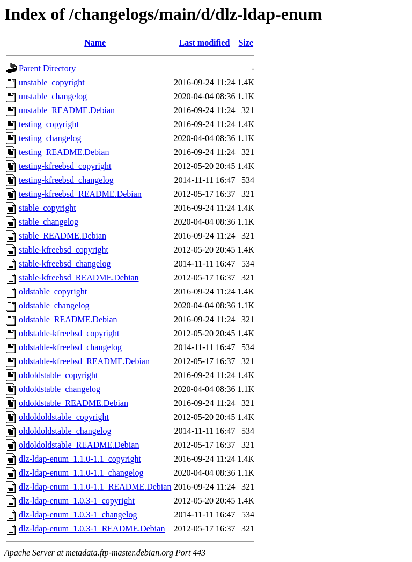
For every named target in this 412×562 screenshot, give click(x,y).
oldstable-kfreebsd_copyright (69, 333)
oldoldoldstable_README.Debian (79, 444)
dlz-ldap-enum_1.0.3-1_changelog (78, 514)
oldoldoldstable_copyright (64, 417)
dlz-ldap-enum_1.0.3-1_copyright (77, 500)
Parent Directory (47, 68)
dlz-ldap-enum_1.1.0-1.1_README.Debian (95, 486)
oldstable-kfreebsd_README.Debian (84, 361)
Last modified (204, 42)
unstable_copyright (52, 82)
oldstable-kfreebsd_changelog (70, 347)
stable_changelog (48, 221)
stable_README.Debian (62, 235)
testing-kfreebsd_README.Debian (80, 193)
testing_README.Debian (64, 152)
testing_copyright (49, 124)
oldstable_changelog (54, 305)
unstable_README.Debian (67, 110)
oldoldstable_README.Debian (73, 403)
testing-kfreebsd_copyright (65, 166)
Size (246, 42)
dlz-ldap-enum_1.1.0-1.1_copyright (80, 458)
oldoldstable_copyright (58, 375)
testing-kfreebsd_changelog (66, 179)
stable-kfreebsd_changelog (65, 263)
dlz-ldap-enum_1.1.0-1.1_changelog (81, 472)
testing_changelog (50, 138)
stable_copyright (47, 207)
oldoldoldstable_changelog (65, 430)
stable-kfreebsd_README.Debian (79, 277)
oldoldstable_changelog (59, 389)
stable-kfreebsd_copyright (63, 249)
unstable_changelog (53, 96)
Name (95, 42)
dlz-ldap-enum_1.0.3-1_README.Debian (92, 528)
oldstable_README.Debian (68, 319)
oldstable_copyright (53, 291)
